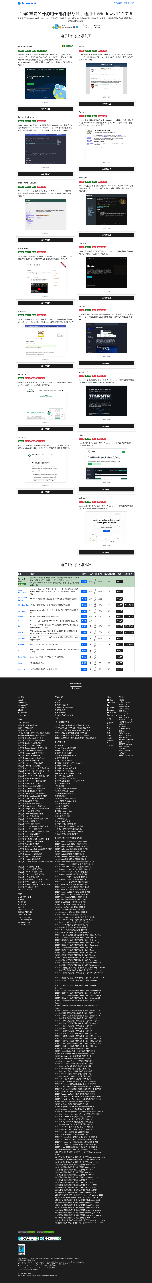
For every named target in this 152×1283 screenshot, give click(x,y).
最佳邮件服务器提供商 (63, 753)
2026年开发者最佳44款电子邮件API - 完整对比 (72, 735)
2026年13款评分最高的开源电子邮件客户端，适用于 (78, 935)
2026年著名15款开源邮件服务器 (71, 882)
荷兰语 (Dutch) (124, 709)
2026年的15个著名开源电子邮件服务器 (74, 1107)
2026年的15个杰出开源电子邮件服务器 (78, 1096)
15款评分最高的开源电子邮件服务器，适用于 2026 (77, 1160)
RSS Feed (112, 715)
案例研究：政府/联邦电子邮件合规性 (68, 763)
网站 (119, 582)
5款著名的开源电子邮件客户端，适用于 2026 (74, 1182)
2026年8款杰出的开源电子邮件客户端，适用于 (76, 945)
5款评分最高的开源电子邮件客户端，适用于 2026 (77, 1162)
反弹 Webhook (60, 713)
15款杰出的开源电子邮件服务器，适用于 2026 (74, 1170)
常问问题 (131, 3)
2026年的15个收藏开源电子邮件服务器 (75, 1051)
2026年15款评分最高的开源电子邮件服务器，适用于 (77, 1001)
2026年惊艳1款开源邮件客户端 (72, 889)
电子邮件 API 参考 (61, 705)
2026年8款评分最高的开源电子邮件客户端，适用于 (77, 1018)
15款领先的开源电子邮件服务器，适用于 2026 (75, 1165)
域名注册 (21, 907)
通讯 (110, 700)
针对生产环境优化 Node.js (64, 791)
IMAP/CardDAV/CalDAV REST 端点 (68, 773)
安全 (108, 728)
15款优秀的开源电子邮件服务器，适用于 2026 (76, 1175)
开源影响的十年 (61, 745)
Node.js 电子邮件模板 (63, 803)
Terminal (22, 715)
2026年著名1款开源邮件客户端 (71, 884)
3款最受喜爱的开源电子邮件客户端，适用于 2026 (78, 1197)
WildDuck (22, 621)
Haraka (21, 644)
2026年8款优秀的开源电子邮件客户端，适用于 (75, 950)
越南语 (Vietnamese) (126, 755)
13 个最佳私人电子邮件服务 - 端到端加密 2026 (72, 728)
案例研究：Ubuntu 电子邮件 (65, 768)
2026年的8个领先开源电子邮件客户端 (75, 1094)
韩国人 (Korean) (124, 733)
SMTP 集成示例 (23, 723)
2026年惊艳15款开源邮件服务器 (72, 887)
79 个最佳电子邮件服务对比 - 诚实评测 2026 (72, 725)
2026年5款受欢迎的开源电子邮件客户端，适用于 (79, 970)
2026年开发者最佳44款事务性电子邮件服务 (71, 733)
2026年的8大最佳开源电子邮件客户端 (72, 1048)
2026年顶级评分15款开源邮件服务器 (72, 922)
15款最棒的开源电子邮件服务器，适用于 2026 (76, 1190)
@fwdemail (111, 706)
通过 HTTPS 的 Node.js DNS (65, 801)
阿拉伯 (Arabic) (124, 700)
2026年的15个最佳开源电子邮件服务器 (73, 1066)
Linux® (22, 708)
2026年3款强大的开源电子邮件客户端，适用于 (75, 986)
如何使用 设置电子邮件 (30, 738)
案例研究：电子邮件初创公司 (66, 824)
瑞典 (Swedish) (124, 746)
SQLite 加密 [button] (109, 574)
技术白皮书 (59, 700)
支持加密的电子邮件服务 (64, 793)
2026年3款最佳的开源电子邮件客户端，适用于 (77, 993)
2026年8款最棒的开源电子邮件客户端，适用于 (77, 965)
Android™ (23, 705)
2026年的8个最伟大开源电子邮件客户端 (73, 1119)
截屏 (84, 582)
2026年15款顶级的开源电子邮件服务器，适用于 (78, 995)
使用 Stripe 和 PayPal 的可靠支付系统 (69, 826)
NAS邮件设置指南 (24, 730)
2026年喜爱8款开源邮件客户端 (70, 899)
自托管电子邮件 (61, 710)
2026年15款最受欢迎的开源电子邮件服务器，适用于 (78, 1011)
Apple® (21, 700)
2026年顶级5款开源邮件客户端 (74, 920)
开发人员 (59, 696)
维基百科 (129, 605)
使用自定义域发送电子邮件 (28, 725)
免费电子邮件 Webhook (64, 708)
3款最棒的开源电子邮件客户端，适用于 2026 (75, 1192)
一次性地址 (22, 904)
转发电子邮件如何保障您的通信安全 (68, 829)
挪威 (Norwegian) (125, 735)
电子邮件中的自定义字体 (64, 776)
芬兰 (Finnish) (123, 713)
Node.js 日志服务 (61, 809)
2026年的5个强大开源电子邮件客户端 (71, 1134)
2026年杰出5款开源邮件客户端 (71, 874)
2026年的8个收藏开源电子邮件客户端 (73, 1124)
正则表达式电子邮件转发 (64, 715)
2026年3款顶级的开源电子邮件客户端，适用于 (77, 998)
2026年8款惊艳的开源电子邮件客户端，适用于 (76, 960)
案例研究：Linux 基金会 (64, 771)
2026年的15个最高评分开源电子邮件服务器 (78, 1086)
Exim (20, 626)
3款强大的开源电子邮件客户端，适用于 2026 (77, 1208)
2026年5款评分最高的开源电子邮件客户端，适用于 (77, 1006)
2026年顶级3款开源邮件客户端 (69, 854)
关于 (108, 725)
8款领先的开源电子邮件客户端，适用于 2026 (75, 1167)
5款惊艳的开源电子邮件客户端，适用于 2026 (75, 1187)
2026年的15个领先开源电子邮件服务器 (75, 1091)
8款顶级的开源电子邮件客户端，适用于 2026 (78, 1218)
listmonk (21, 669)
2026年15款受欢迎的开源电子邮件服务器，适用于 (80, 968)
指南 (20, 719)
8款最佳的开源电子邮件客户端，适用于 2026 (77, 1213)
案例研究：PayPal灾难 (63, 811)
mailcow (21, 611)
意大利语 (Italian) (125, 729)
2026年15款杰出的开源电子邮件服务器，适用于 (77, 942)
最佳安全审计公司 (61, 758)
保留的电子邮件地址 (25, 912)
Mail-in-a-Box (23, 605)
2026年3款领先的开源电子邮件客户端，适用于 (75, 940)
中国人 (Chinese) (124, 702)
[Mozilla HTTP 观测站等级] (45, 1232)
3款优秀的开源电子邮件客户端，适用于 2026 (76, 1177)
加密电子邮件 (118, 3)
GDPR (109, 735)
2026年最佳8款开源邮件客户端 (70, 844)
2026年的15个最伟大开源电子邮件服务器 (74, 1117)
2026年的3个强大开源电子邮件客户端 (74, 1064)
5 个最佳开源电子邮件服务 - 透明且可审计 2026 (73, 730)
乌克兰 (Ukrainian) (125, 753)
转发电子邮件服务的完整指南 (66, 788)
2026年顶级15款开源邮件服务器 (72, 846)
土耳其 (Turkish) (124, 751)
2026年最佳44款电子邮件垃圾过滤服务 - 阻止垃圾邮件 (75, 738)
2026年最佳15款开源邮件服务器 (71, 841)
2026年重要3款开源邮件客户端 (70, 904)
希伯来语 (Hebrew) (125, 720)
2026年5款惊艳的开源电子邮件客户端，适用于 (78, 1043)
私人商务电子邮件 (24, 897)
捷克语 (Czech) (124, 704)
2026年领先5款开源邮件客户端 (72, 869)
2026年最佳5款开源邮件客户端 (72, 894)
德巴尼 (109, 738)
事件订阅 (110, 723)
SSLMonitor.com (24, 925)
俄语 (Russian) (124, 742)
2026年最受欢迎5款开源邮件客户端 (70, 859)
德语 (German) (124, 718)
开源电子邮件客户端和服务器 (68, 838)
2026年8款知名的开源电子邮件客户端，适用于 (75, 955)
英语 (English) (123, 711)
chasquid (21, 638)
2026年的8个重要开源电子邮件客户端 (72, 1059)
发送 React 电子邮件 (62, 821)
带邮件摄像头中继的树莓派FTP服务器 (32, 735)
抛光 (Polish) (123, 738)
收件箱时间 (22, 902)
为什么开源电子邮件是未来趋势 (66, 834)
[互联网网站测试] (28, 1238)
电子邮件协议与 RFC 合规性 (65, 778)
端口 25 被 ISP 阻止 (25, 889)
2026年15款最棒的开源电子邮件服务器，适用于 (78, 963)
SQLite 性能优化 (61, 819)
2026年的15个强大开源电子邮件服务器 (74, 1061)
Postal (20, 651)
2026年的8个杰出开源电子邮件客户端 (78, 1099)
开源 (56, 718)
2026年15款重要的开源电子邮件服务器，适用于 (79, 974)
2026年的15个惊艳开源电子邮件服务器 (79, 1112)
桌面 (20, 710)
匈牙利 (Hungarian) (125, 722)
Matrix (110, 710)
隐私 (125, 3)
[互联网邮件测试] (50, 1238)
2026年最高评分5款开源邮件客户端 (74, 864)
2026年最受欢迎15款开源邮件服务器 (71, 857)
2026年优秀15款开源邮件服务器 (71, 877)
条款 (108, 733)
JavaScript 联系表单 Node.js (65, 798)
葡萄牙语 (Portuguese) (126, 740)
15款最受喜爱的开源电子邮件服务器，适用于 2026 (79, 1195)
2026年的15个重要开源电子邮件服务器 (73, 1056)
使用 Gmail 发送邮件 (25, 728)
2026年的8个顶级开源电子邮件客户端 (73, 1074)
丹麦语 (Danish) (124, 707)
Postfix (21, 632)
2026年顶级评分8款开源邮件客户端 (71, 925)
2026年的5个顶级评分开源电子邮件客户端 (73, 1079)
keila (20, 663)
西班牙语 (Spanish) (125, 744)
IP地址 (57, 702)
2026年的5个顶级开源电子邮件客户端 (76, 1144)
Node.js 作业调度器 (62, 806)
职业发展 (110, 745)
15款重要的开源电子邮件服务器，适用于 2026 (77, 1200)
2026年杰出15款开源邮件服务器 (71, 872)
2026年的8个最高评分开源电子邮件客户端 (78, 1089)
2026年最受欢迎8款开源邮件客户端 (71, 930)
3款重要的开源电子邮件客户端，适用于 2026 (77, 1202)
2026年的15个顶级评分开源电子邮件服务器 (73, 1076)
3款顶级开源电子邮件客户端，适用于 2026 (76, 1149)
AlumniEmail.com (24, 915)
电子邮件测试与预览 (62, 783)
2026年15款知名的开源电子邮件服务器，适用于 (75, 952)
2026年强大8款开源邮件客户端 (69, 910)
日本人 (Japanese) (125, 731)
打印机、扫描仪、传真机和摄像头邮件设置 (34, 733)
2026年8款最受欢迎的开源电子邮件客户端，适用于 (78, 1013)
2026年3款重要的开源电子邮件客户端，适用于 (80, 978)
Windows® (22, 702)
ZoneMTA (22, 657)
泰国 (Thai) (122, 749)
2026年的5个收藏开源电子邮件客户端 (74, 1053)
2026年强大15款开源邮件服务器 (70, 907)
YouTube (111, 713)
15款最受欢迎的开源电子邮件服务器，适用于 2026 (78, 1153)
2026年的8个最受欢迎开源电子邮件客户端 (75, 1084)
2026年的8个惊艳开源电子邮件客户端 (78, 1114)
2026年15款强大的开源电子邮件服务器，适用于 (76, 981)
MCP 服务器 (59, 786)
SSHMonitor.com (24, 922)
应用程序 (22, 696)
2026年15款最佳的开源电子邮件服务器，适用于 (78, 990)
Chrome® (22, 713)
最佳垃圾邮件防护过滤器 (64, 750)
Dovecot (21, 616)
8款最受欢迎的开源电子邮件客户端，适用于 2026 (80, 1157)
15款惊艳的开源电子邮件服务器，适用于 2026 (76, 1185)
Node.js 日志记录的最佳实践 (65, 756)
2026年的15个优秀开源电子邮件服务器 (72, 1101)
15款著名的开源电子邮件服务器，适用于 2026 (74, 1180)
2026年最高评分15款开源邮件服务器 (74, 862)
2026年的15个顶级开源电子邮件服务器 (73, 1071)
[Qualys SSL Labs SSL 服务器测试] (26, 1232)
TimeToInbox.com (24, 917)
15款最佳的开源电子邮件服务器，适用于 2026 (78, 1210)
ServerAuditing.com (25, 920)
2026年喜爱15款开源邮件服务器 (71, 897)
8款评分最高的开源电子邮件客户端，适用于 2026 (79, 1223)
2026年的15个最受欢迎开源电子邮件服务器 (76, 1081)
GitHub (111, 702)
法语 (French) (123, 715)
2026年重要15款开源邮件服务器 (70, 902)
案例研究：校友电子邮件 (64, 766)
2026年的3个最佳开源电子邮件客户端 (72, 1069)
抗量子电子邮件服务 (62, 814)
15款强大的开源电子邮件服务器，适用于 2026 (77, 1205)
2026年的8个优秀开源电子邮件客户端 (71, 1104)
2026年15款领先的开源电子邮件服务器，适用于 (76, 937)
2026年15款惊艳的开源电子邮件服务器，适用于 (76, 958)
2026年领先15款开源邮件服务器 (73, 867)
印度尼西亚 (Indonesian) (123, 725)
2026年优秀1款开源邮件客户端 (70, 879)
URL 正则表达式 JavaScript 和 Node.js (69, 831)
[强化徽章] (21, 1250)
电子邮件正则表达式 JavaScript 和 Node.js (70, 781)
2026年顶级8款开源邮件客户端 (71, 849)
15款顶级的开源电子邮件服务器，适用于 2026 (78, 1215)
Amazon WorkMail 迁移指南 (65, 748)
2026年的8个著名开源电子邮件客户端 (74, 1109)
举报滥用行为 (112, 740)
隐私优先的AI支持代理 (63, 761)
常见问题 (76, 688)
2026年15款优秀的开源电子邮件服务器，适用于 (75, 947)
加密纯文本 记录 (25, 910)
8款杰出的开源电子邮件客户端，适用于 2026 (73, 1172)
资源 (20, 893)
